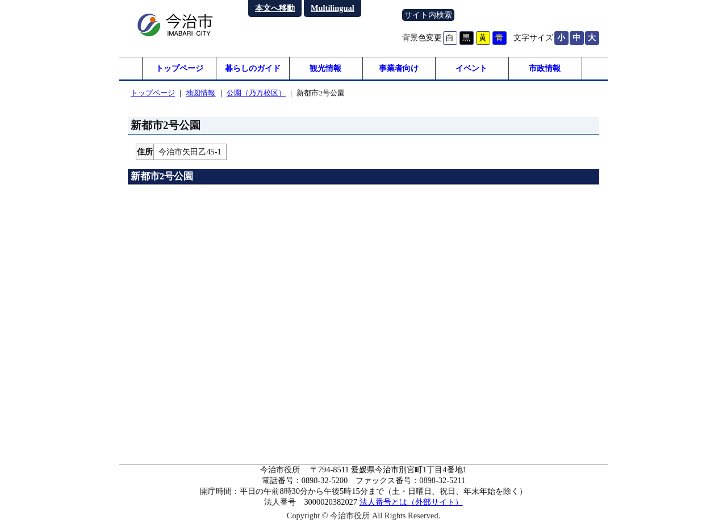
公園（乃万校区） (256, 93)
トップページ (179, 68)
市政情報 (545, 68)
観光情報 (325, 68)
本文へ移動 (275, 7)
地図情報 (200, 93)
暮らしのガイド (253, 68)
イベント (471, 68)
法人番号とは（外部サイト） (411, 501)
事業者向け (399, 68)
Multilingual (332, 7)
